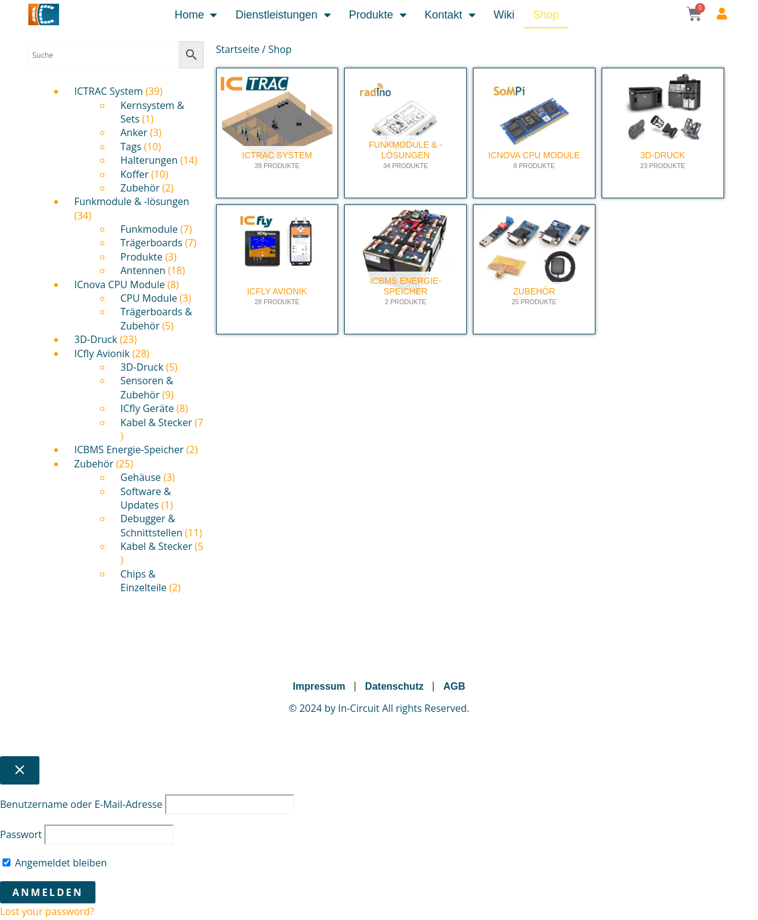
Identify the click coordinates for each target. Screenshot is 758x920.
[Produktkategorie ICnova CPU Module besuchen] (534, 133)
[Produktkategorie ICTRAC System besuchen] (277, 133)
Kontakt (450, 14)
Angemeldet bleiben (54, 863)
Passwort (21, 834)
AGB (454, 686)
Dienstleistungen (282, 14)
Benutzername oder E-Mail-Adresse (81, 804)
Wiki (504, 15)
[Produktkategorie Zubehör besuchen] (534, 269)
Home (195, 14)
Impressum (318, 686)
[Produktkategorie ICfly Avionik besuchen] (277, 269)
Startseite (238, 49)
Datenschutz (394, 686)
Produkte (377, 14)
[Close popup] (19, 770)
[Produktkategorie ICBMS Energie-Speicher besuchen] (405, 269)
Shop (546, 15)
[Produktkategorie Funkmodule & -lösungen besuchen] (405, 133)
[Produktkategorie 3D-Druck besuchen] (662, 133)
